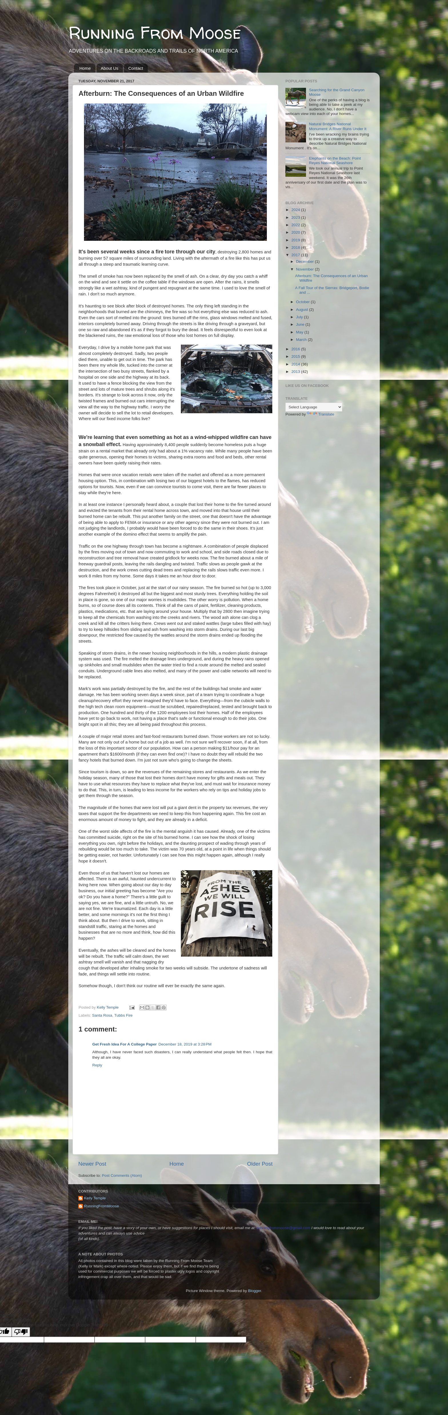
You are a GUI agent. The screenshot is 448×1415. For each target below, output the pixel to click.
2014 (296, 364)
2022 (296, 225)
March (302, 339)
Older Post (260, 1164)
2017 (296, 255)
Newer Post (92, 1164)
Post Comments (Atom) (122, 1175)
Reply (97, 1065)
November (305, 269)
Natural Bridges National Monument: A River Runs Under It (337, 126)
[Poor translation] (21, 1332)
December (305, 261)
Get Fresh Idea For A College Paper (124, 1044)
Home (85, 68)
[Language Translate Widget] (313, 407)
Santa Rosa (102, 1015)
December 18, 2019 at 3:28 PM (185, 1044)
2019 (296, 240)
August (302, 309)
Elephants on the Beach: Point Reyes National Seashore (335, 160)
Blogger (254, 1291)
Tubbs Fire (123, 1015)
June (300, 324)
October (303, 302)
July (300, 317)
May (300, 332)
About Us (110, 68)
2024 (296, 210)
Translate (320, 414)
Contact (135, 68)
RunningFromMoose (101, 1206)
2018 (296, 247)
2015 (296, 356)
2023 (296, 217)
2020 (296, 232)
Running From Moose (154, 32)
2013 (296, 371)
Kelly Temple (95, 1198)
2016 (296, 349)
